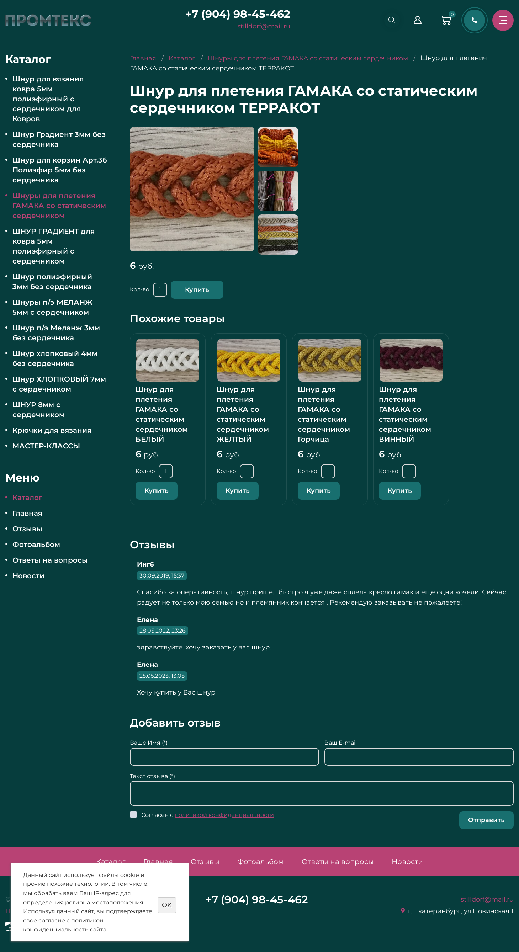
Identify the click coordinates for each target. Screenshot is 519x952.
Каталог (27, 497)
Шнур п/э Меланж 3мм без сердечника (56, 333)
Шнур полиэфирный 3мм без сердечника (52, 281)
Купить (197, 290)
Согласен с (207, 815)
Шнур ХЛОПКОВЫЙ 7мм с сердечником (59, 384)
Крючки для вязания (51, 430)
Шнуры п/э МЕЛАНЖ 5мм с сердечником (52, 307)
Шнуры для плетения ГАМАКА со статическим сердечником (59, 205)
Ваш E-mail (340, 742)
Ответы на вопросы (50, 560)
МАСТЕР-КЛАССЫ (46, 446)
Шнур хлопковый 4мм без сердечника (54, 358)
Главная (27, 513)
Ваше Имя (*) (149, 742)
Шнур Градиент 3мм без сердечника (59, 139)
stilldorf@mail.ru (260, 26)
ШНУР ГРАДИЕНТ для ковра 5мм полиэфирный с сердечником (53, 246)
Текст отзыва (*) (152, 776)
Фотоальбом (36, 544)
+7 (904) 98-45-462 (234, 14)
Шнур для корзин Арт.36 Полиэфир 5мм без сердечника (59, 170)
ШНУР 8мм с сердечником (38, 409)
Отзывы (27, 529)
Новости (28, 575)
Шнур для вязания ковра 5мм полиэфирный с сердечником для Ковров (48, 99)
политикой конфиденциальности (224, 815)
